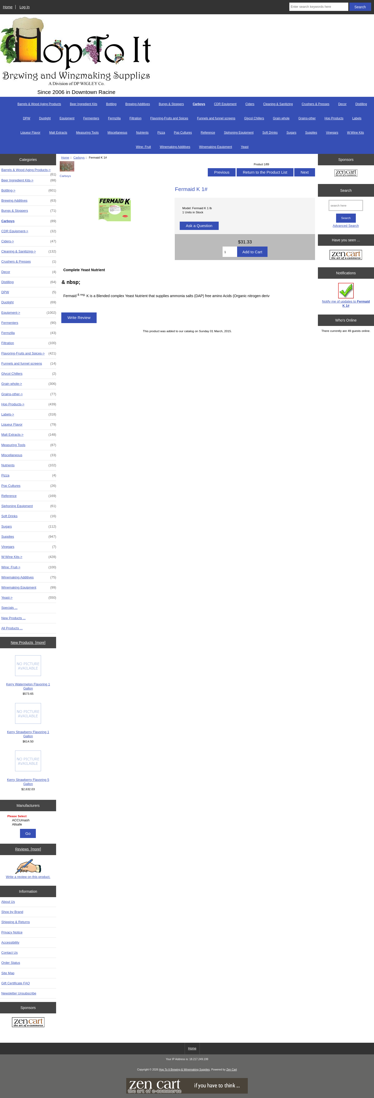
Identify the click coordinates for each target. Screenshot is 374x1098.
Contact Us (9, 952)
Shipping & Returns (15, 922)
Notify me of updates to (346, 295)
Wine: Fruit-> (28, 567)
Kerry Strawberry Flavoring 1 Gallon (28, 720)
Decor (342, 104)
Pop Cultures (183, 132)
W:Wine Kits (355, 132)
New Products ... (13, 618)
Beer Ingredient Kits (83, 104)
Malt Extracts (58, 132)
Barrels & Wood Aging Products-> (28, 171)
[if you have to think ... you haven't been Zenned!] (187, 1092)
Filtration (136, 118)
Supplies (311, 132)
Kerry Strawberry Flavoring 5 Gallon (28, 768)
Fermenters (91, 118)
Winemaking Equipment (215, 147)
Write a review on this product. (28, 869)
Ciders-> (28, 241)
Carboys (79, 157)
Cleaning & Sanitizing (278, 104)
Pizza (161, 132)
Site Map (7, 973)
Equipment (66, 118)
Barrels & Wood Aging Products (39, 104)
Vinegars (332, 132)
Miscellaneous (117, 132)
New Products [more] (28, 642)
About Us (8, 902)
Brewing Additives (137, 104)
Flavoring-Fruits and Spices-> (28, 353)
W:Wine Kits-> (28, 557)
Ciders (250, 104)
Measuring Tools (87, 132)
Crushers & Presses (315, 104)
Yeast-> (28, 598)
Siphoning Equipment (238, 132)
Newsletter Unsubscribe (18, 993)
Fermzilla (114, 118)
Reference (208, 132)
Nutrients (142, 132)
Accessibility (10, 942)
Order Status (10, 963)
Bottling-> (28, 190)
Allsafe (29, 824)
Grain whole (281, 118)
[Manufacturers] (28, 820)
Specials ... (9, 608)
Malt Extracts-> (28, 435)
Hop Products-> (28, 404)
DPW (26, 118)
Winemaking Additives (175, 147)
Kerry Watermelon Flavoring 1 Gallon (28, 672)
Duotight (45, 118)
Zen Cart (231, 1069)
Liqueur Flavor (31, 132)
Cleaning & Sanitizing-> (28, 251)
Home (7, 7)
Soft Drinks (270, 132)
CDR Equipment (225, 104)
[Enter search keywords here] (318, 7)
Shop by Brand (12, 912)
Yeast (245, 147)
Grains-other (307, 118)
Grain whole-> (28, 384)
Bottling (111, 104)
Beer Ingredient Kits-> (28, 180)
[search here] (346, 205)
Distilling (361, 104)
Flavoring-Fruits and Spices (169, 118)
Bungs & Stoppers (171, 104)
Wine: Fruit (143, 147)
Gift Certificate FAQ (15, 983)
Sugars (291, 132)
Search (346, 190)
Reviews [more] (28, 849)
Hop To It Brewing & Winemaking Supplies (184, 1069)
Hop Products (333, 118)
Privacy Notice (11, 932)
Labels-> (28, 414)
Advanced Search (346, 226)
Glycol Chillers (254, 118)
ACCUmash (29, 820)
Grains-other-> (28, 394)
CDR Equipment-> (28, 231)
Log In (24, 7)
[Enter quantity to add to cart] (230, 252)
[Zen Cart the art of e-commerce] (28, 1023)
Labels (356, 118)
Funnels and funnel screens (216, 118)
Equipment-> (28, 313)
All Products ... (12, 628)
